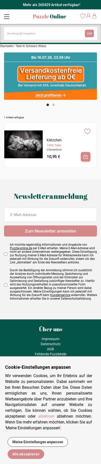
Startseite (6, 46)
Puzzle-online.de (21, 248)
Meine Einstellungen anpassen (37, 442)
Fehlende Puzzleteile (50, 354)
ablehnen (46, 416)
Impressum (50, 339)
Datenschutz (51, 344)
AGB (50, 349)
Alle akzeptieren (25, 454)
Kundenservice (60, 295)
